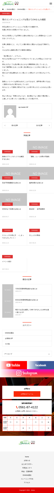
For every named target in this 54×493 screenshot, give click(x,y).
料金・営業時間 (27, 471)
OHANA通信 (6, 13)
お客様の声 (9, 338)
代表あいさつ (27, 468)
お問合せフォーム (27, 394)
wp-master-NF (23, 107)
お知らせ (27, 460)
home (27, 457)
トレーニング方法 (27, 479)
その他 (7, 344)
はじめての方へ (27, 464)
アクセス (27, 482)
